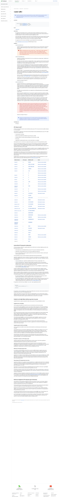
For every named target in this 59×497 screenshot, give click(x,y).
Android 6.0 (16, 191)
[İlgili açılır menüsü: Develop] (25, 1)
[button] (5, 7)
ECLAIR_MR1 (30, 228)
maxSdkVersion (24, 25)
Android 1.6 (16, 234)
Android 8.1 (15, 181)
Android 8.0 (16, 183)
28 (23, 179)
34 (23, 166)
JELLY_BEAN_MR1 (30, 204)
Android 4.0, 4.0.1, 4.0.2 (17, 210)
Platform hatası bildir (53, 494)
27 (23, 181)
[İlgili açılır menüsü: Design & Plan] (20, 1)
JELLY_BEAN (30, 206)
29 (23, 177)
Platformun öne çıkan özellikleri (42, 162)
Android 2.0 (16, 232)
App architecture (26, 8)
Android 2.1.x (16, 228)
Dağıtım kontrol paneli (34, 157)
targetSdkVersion (25, 24)
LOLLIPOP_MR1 (30, 193)
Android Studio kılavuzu (46, 495)
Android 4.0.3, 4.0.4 (17, 208)
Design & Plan (21, 8)
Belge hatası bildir (53, 495)
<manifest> (17, 29)
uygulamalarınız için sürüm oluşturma (22, 41)
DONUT (29, 234)
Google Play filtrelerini (41, 16)
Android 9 (15, 179)
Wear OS (29, 495)
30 (23, 175)
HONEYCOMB (30, 217)
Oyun (20, 494)
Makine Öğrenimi (22, 495)
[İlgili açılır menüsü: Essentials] (13, 1)
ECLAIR (29, 232)
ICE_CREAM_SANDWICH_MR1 (32, 208)
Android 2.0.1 (16, 230)
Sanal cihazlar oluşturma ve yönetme (35, 374)
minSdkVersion (24, 23)
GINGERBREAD (30, 222)
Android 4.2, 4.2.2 (16, 204)
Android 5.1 (15, 193)
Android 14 (15, 166)
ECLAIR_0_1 (30, 230)
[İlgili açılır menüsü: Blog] (37, 1)
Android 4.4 (16, 199)
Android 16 (15, 162)
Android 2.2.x (16, 226)
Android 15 (15, 164)
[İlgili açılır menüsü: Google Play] (32, 1)
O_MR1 (29, 181)
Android (13, 495)
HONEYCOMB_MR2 (30, 212)
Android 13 (15, 168)
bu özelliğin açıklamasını (35, 280)
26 (23, 183)
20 (23, 197)
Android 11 (15, 175)
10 (23, 219)
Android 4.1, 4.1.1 (16, 206)
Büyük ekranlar (30, 494)
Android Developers (16, 8)
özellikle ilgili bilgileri (24, 266)
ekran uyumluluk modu (45, 72)
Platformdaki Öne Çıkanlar (41, 193)
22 (23, 193)
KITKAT (29, 199)
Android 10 (15, 177)
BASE (29, 241)
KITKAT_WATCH (30, 197)
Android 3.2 (16, 212)
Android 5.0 (16, 195)
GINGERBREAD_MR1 (31, 219)
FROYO (29, 226)
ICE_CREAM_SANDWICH (31, 210)
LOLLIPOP (29, 195)
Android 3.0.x (16, 217)
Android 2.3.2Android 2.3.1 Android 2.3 (16, 223)
